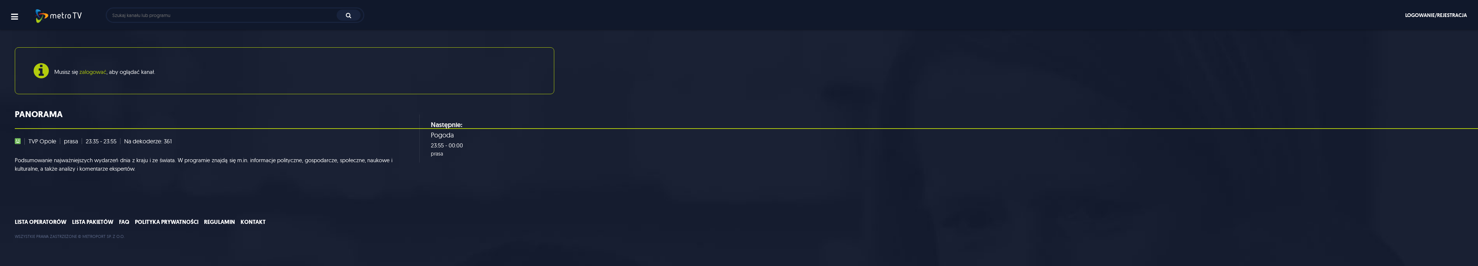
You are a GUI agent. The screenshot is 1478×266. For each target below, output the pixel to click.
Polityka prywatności (166, 222)
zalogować (92, 71)
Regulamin (219, 222)
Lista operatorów (41, 222)
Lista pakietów (92, 222)
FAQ (124, 222)
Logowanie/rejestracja (1436, 15)
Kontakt (253, 222)
